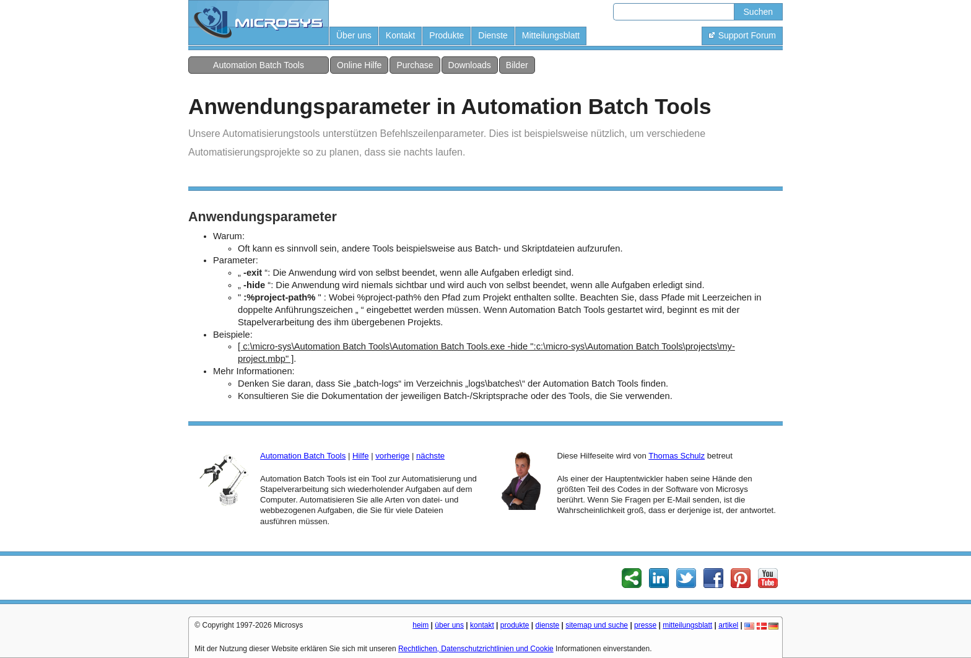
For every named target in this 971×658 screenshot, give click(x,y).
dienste (548, 625)
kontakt (482, 625)
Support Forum (742, 35)
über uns (449, 625)
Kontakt (400, 35)
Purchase (414, 65)
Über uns (354, 35)
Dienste (492, 35)
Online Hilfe (359, 65)
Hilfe (360, 455)
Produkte (446, 35)
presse (645, 625)
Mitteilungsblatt (551, 35)
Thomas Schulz (676, 455)
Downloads (469, 65)
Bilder (517, 65)
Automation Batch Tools (258, 65)
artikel (728, 625)
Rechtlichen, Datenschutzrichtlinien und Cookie (476, 648)
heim (420, 625)
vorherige (392, 455)
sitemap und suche (596, 625)
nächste (430, 455)
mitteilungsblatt (687, 625)
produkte (514, 625)
